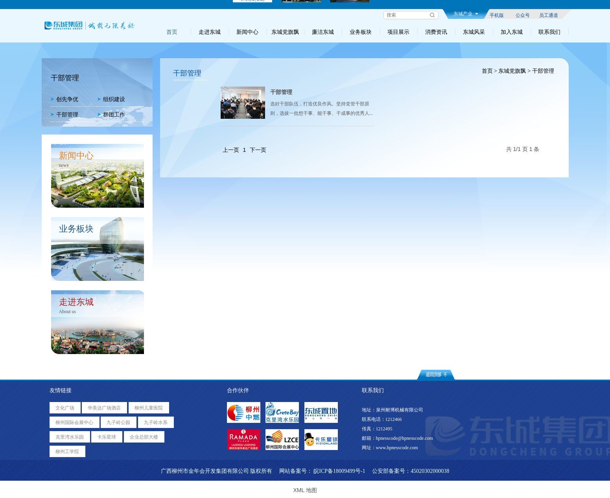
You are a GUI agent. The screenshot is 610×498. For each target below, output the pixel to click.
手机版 (497, 15)
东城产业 (465, 14)
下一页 (258, 150)
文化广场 (64, 408)
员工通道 (548, 15)
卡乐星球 (106, 437)
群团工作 (111, 115)
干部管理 (64, 115)
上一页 (231, 150)
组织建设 (111, 99)
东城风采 (474, 32)
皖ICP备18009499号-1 (339, 471)
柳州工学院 (67, 451)
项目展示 (398, 32)
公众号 (523, 15)
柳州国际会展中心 (74, 422)
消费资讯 (436, 32)
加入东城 (512, 32)
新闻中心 (247, 32)
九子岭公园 (118, 422)
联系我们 (549, 32)
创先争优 (64, 99)
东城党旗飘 (285, 32)
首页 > (488, 71)
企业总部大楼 (144, 437)
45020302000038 (430, 471)
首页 (171, 32)
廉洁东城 (323, 32)
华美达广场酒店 (104, 408)
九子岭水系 (156, 422)
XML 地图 (305, 490)
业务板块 (361, 32)
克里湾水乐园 (69, 437)
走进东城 (210, 32)
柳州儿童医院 (149, 408)
